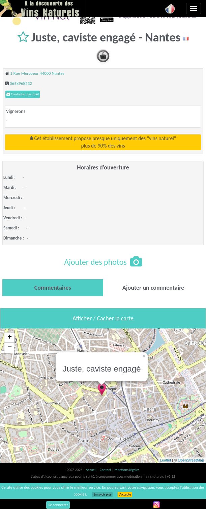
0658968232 (21, 83)
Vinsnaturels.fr (42, 8)
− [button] (9, 348)
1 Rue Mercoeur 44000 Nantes (37, 73)
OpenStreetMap (191, 460)
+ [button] (9, 337)
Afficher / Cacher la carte (103, 318)
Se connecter (58, 505)
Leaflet (165, 460)
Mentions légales (126, 470)
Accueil (91, 470)
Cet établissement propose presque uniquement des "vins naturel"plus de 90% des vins (103, 142)
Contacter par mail (22, 94)
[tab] (52, 287)
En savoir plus (102, 494)
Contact (106, 470)
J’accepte (125, 494)
